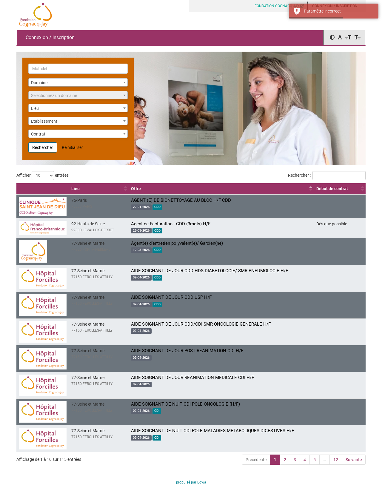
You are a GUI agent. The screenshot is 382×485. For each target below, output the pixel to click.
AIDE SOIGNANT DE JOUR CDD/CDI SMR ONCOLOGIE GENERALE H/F (201, 324)
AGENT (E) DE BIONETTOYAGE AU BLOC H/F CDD (181, 200)
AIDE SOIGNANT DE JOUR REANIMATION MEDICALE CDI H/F (192, 377)
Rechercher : (327, 175)
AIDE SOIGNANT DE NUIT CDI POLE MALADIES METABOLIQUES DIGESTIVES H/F (212, 430)
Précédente (256, 459)
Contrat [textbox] (38, 134)
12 (335, 459)
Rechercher (42, 147)
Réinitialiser (72, 147)
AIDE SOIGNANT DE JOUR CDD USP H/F (171, 297)
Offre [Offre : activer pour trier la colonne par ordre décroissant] (136, 188)
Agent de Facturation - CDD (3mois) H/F (170, 224)
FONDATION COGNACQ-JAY (279, 6)
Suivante (354, 459)
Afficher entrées (42, 175)
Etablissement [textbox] (44, 121)
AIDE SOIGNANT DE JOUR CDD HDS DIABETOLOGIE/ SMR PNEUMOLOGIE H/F (209, 270)
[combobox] (78, 82)
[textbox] (78, 95)
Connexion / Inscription (50, 37)
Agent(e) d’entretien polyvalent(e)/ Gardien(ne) (177, 243)
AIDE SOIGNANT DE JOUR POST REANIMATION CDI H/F (187, 350)
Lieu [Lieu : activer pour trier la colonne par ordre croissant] (75, 188)
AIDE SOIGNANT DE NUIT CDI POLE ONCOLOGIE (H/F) (185, 404)
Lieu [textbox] (35, 108)
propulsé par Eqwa (191, 482)
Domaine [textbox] (39, 82)
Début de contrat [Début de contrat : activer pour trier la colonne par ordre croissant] (332, 188)
